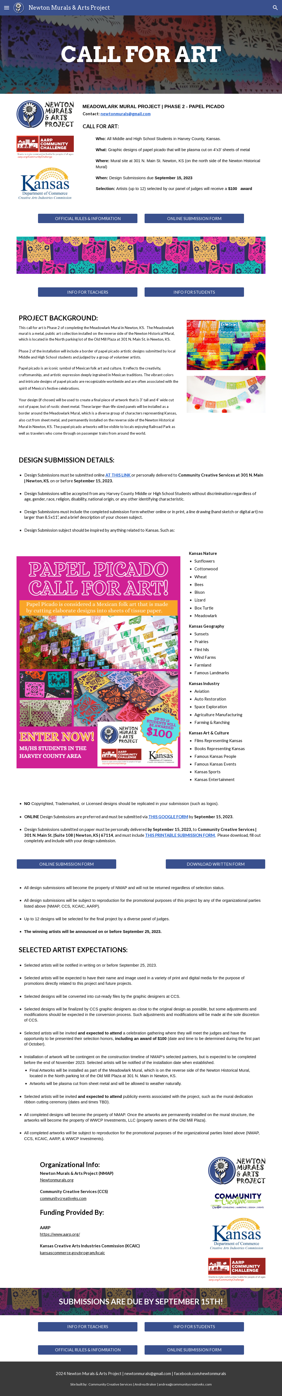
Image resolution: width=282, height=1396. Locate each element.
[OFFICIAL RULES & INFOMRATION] (87, 218)
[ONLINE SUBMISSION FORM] (194, 218)
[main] (141, 55)
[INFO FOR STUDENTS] (194, 292)
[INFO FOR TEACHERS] (87, 292)
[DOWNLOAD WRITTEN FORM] (215, 864)
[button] (6, 7)
